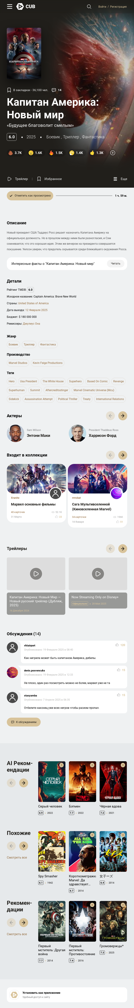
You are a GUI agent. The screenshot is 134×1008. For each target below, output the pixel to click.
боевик (53, 136)
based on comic (97, 381)
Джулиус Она (31, 323)
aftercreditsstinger (57, 390)
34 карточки (79, 517)
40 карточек (18, 512)
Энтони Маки (38, 435)
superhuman (17, 390)
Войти (102, 6)
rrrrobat (76, 497)
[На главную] (25, 6)
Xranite (15, 497)
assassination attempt (39, 399)
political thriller (67, 399)
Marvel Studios (18, 363)
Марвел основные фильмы (33, 504)
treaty (87, 399)
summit (35, 390)
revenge (118, 381)
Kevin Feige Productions (47, 363)
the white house (53, 381)
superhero (75, 381)
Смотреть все (17, 857)
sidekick (14, 399)
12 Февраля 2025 (36, 310)
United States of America (33, 303)
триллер (71, 136)
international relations (110, 399)
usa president (28, 381)
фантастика (93, 136)
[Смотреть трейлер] (17, 178)
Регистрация (118, 6)
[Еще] (120, 178)
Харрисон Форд (102, 435)
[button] (122, 415)
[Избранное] (49, 178)
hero (11, 381)
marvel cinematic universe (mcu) (94, 390)
